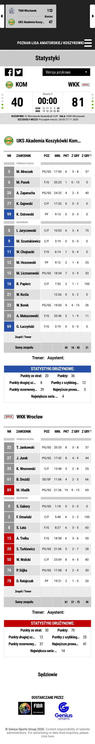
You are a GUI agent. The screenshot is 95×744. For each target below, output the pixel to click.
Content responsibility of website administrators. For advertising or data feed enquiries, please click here (48, 732)
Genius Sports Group (63, 711)
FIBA (31, 711)
